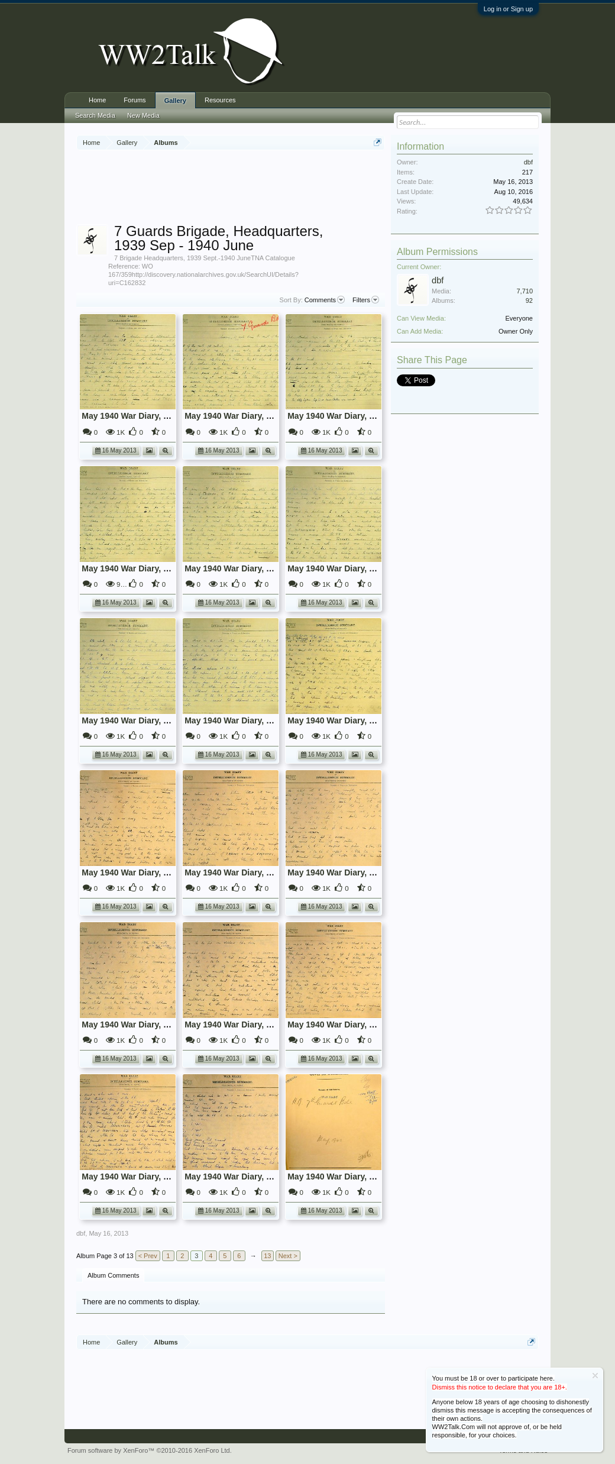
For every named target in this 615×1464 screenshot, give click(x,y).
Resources (220, 100)
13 (267, 1255)
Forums (134, 100)
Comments (325, 300)
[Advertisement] (291, 188)
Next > (288, 1255)
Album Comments (113, 1275)
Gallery (175, 100)
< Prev (147, 1255)
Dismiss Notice (595, 1375)
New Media (143, 115)
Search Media (95, 115)
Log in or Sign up (508, 8)
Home (97, 100)
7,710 (524, 291)
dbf (80, 1233)
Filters (365, 300)
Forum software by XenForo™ (149, 1450)
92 (529, 300)
